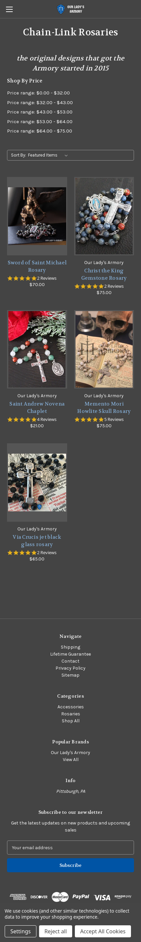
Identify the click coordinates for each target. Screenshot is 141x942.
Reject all (55, 931)
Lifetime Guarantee (70, 654)
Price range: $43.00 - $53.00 (40, 112)
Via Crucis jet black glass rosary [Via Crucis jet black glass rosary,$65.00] (37, 541)
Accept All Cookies (103, 931)
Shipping (70, 647)
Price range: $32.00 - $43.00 (40, 102)
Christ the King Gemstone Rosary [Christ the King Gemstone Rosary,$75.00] (104, 274)
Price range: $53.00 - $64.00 (40, 122)
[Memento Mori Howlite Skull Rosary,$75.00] (104, 349)
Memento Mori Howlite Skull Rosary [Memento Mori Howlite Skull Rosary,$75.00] (104, 408)
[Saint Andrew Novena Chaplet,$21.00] (37, 349)
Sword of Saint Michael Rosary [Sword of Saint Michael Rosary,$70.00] (37, 266)
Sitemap (70, 675)
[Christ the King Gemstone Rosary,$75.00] (104, 216)
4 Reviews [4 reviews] (46, 419)
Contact (70, 661)
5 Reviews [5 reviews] (114, 419)
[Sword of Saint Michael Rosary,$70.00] (37, 216)
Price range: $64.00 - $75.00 (39, 131)
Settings (20, 931)
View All (71, 759)
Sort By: (18, 155)
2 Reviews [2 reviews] (46, 278)
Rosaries (70, 714)
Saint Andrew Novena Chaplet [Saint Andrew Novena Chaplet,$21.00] (36, 408)
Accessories (70, 707)
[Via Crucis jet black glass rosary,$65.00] (37, 482)
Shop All (71, 721)
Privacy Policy (70, 668)
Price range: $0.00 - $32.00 (38, 93)
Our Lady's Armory (70, 752)
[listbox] (49, 155)
